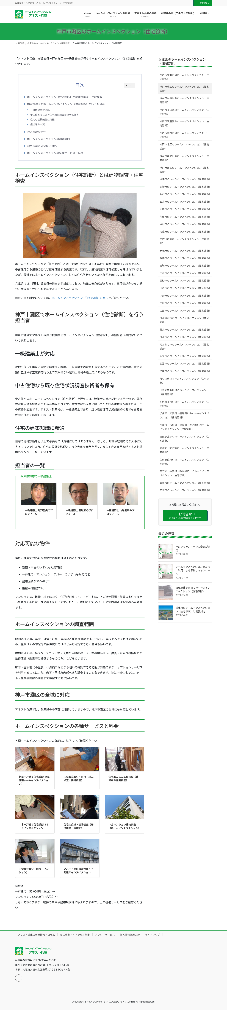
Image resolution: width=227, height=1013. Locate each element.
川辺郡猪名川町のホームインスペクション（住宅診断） (183, 392)
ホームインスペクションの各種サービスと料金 (61, 154)
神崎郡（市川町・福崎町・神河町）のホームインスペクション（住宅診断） (184, 427)
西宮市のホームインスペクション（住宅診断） (185, 201)
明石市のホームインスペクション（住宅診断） (185, 194)
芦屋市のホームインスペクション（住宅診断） (185, 216)
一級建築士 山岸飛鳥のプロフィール (120, 514)
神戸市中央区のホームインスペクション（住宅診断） (184, 158)
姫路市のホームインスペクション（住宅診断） (185, 179)
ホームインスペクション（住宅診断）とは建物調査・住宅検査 (70, 97)
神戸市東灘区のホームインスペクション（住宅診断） (184, 77)
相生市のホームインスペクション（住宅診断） (185, 231)
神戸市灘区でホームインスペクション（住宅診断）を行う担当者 (72, 104)
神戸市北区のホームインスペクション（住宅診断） (184, 146)
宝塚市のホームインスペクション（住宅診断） (185, 265)
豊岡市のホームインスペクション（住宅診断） (185, 482)
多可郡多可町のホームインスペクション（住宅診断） (184, 404)
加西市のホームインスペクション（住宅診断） (185, 310)
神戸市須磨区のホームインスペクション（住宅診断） (184, 123)
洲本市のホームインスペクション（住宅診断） (185, 209)
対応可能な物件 (42, 133)
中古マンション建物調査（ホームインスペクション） (124, 828)
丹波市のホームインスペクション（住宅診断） (185, 337)
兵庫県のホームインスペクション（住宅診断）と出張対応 (193, 609)
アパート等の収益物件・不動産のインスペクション (78, 873)
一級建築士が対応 (45, 109)
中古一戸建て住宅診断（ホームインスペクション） (34, 828)
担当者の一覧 (43, 124)
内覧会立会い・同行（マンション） (34, 873)
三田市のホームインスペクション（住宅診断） (185, 303)
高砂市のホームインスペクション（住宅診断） (185, 280)
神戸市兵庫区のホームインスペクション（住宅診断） (184, 100)
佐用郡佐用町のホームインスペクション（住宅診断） (184, 461)
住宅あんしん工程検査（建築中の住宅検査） (123, 781)
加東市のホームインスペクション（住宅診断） (185, 371)
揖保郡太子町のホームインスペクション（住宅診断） (184, 438)
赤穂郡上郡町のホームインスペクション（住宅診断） (184, 450)
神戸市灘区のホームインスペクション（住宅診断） (184, 88)
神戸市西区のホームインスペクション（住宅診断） (184, 169)
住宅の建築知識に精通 (48, 119)
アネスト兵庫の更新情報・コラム (36, 937)
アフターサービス (105, 937)
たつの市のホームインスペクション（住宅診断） (184, 380)
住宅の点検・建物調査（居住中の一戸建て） (78, 828)
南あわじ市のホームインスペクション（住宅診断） (184, 346)
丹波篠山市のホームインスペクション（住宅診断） (184, 320)
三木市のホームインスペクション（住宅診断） (185, 273)
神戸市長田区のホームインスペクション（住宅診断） (184, 112)
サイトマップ (152, 937)
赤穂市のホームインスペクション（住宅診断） (185, 250)
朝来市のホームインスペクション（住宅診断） (185, 356)
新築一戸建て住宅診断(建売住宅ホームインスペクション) (34, 783)
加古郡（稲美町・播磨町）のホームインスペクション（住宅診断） (184, 415)
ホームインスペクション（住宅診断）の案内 (80, 300)
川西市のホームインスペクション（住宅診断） (185, 288)
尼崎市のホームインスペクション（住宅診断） (185, 186)
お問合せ (203, 3)
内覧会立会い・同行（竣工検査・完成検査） (78, 781)
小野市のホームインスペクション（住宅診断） (185, 295)
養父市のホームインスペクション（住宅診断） (185, 329)
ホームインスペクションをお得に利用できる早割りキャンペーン (193, 570)
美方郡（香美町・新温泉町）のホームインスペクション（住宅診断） (184, 473)
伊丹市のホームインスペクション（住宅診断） (185, 224)
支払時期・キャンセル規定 (75, 937)
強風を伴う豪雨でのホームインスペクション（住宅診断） (193, 589)
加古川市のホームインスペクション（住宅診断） (184, 241)
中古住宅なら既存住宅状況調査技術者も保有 (60, 114)
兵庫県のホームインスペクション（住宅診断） (182, 61)
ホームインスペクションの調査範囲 (54, 140)
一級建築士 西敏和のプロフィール (79, 514)
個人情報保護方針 (130, 937)
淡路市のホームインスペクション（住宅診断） (185, 363)
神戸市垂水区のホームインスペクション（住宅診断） (184, 135)
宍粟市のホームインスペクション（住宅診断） (185, 490)
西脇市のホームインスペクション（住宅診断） (185, 258)
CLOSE (129, 85)
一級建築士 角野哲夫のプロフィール (39, 514)
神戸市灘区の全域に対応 (47, 147)
